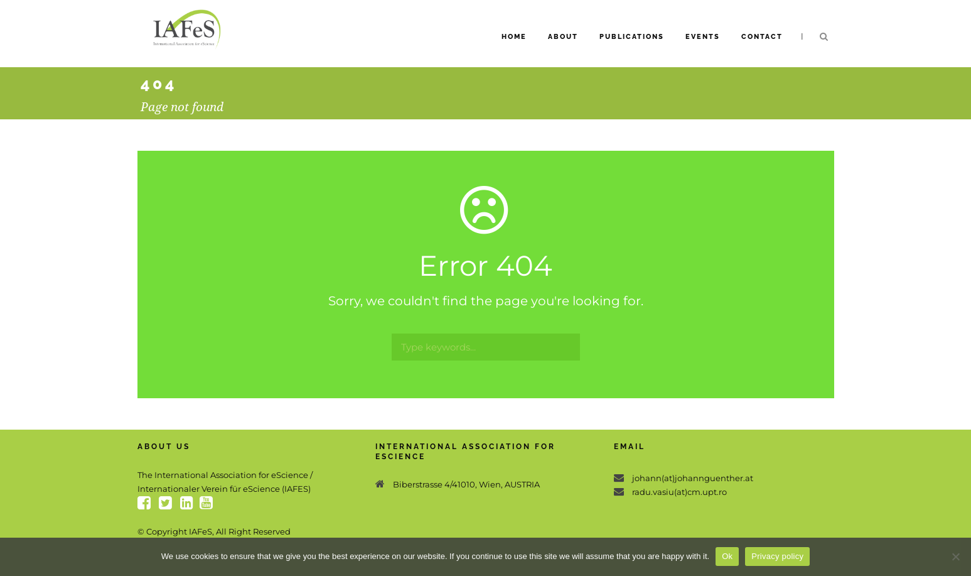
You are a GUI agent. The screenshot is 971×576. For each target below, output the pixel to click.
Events (702, 37)
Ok (727, 556)
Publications (631, 37)
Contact (762, 37)
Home (514, 37)
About (563, 37)
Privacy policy (777, 556)
